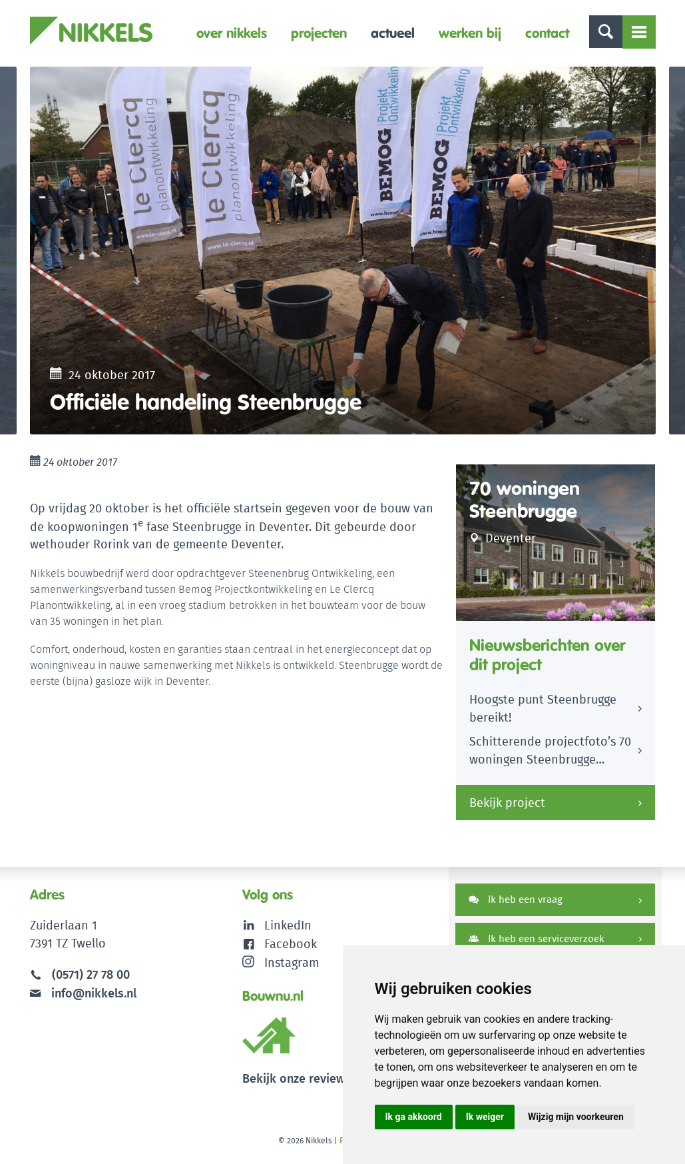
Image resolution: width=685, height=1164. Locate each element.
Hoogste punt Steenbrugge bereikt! (542, 715)
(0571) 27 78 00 (91, 981)
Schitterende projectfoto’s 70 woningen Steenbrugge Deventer (550, 759)
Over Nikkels (231, 33)
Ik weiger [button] (485, 1116)
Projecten (319, 33)
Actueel (393, 33)
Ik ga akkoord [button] (413, 1116)
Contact (547, 33)
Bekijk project (507, 809)
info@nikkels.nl (83, 999)
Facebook (290, 949)
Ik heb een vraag (516, 906)
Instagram (280, 967)
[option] (342, 254)
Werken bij (470, 33)
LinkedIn (288, 931)
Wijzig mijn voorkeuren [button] (576, 1116)
